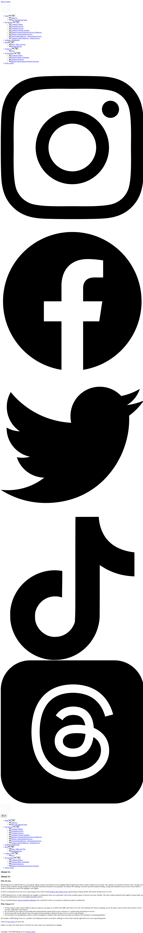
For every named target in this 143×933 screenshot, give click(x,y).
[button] (10, 16)
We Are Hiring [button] (11, 53)
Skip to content (5, 1)
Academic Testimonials (12, 40)
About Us (13, 18)
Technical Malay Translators (19, 57)
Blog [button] (7, 42)
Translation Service (16, 28)
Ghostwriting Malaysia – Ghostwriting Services (25, 36)
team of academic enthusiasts (27, 900)
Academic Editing (16, 24)
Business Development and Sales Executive (24, 61)
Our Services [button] (10, 22)
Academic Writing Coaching (19, 30)
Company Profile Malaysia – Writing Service (24, 38)
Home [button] (8, 16)
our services (11, 922)
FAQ (11, 51)
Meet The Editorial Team (18, 20)
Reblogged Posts (15, 46)
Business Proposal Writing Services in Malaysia (25, 32)
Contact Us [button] (9, 49)
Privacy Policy (9, 63)
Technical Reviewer (16, 59)
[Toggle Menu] (13, 16)
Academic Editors (16, 55)
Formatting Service (16, 26)
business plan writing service (59, 892)
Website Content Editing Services (20, 34)
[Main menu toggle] (4, 816)
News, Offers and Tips (17, 44)
